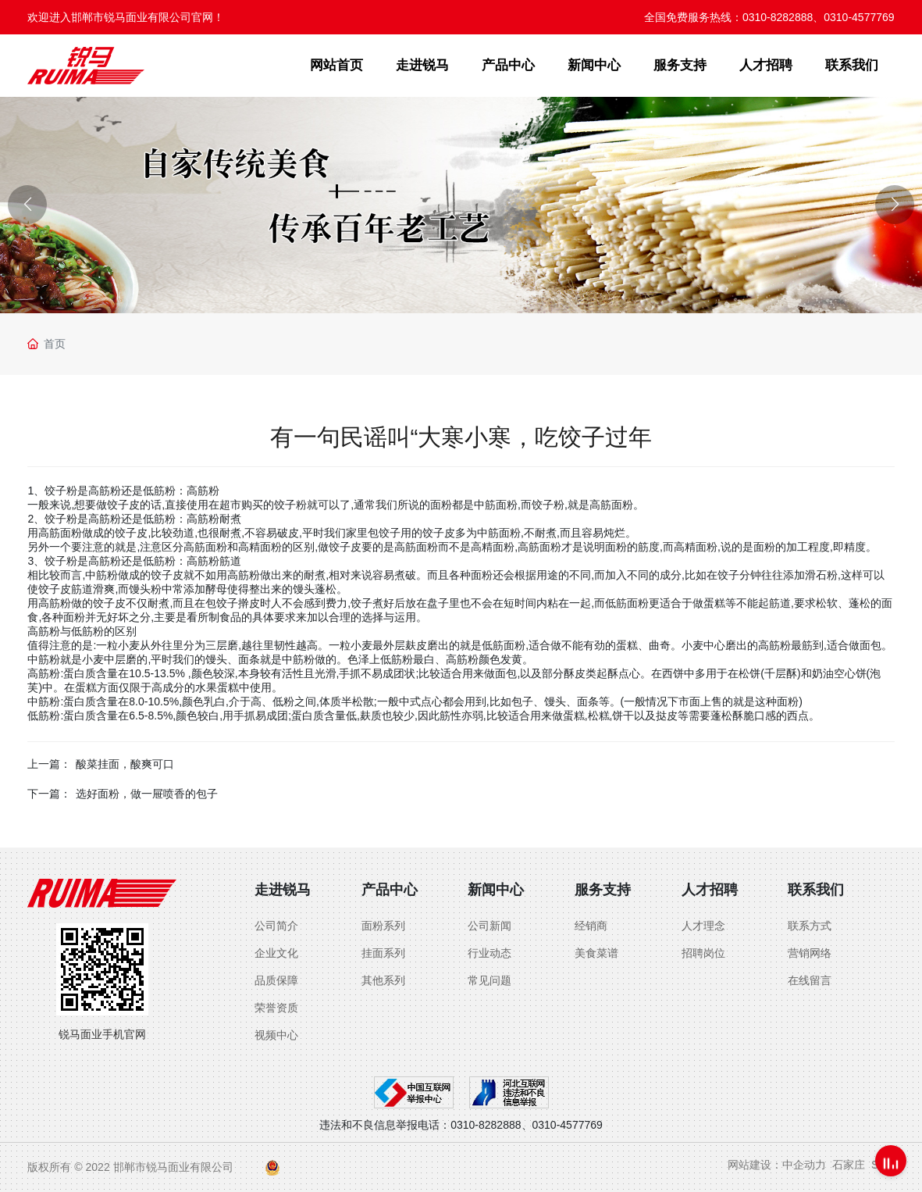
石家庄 (848, 1164)
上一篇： (49, 764)
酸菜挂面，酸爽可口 (125, 764)
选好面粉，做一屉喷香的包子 (147, 793)
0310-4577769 (859, 17)
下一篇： (49, 793)
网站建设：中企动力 (777, 1164)
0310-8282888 (777, 17)
